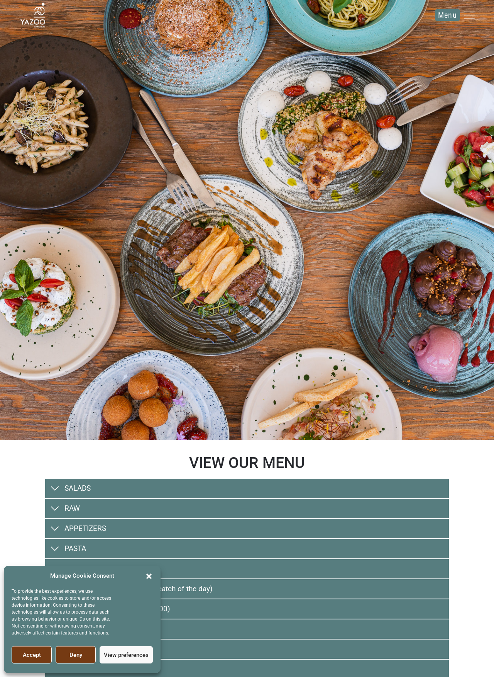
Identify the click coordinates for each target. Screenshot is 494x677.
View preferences (126, 654)
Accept (32, 654)
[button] (149, 576)
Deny (75, 654)
